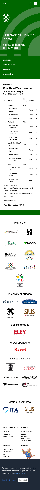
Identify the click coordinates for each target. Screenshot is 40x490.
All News (6, 431)
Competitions (8, 437)
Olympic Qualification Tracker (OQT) (26, 438)
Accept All (23, 480)
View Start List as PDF (14, 205)
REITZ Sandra (13, 115)
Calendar (6, 434)
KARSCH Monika (14, 118)
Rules (5, 454)
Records (24, 434)
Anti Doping (7, 452)
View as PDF (10, 200)
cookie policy (19, 473)
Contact (6, 457)
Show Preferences (9, 480)
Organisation (8, 449)
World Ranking (26, 431)
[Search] (30, 3)
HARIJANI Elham (14, 155)
